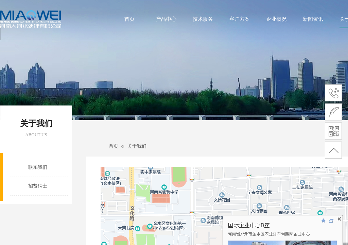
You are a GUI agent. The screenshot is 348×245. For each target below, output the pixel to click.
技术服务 (203, 19)
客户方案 (239, 19)
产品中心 (166, 19)
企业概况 (276, 19)
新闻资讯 (313, 19)
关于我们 (136, 146)
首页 (129, 19)
